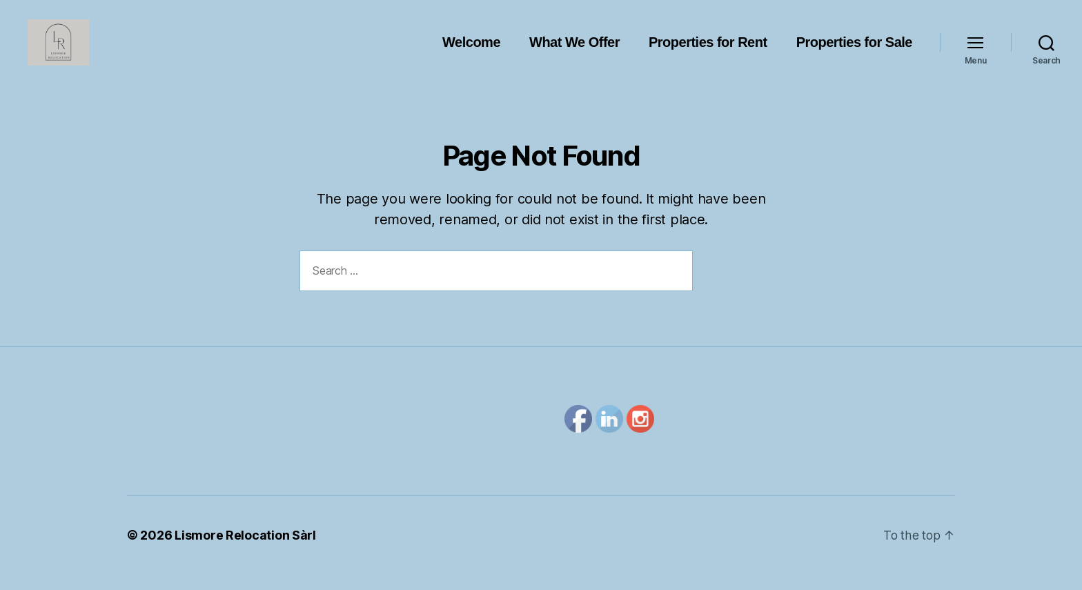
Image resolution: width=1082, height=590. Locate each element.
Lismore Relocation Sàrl (245, 551)
